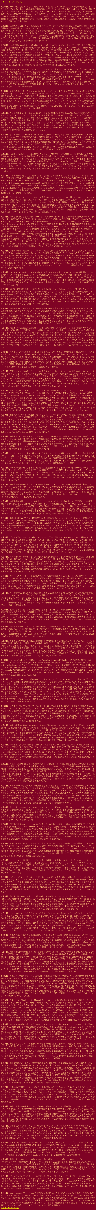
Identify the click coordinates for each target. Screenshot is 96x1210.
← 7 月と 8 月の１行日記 (11, 2)
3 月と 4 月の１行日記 (10, 1208)
